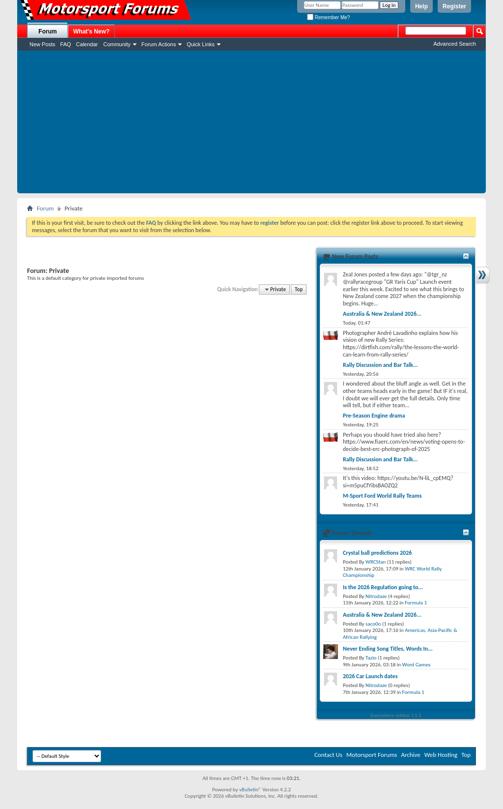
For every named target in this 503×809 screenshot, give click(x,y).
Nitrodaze (376, 596)
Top (299, 289)
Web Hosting (440, 754)
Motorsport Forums (371, 754)
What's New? (91, 31)
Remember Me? (328, 17)
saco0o (373, 624)
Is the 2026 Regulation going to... (383, 587)
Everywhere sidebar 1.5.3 (396, 715)
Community (117, 44)
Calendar (87, 44)
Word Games (416, 664)
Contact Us (328, 754)
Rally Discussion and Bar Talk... (380, 364)
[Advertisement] (251, 124)
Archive (410, 754)
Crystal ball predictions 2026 (377, 552)
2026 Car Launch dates (370, 676)
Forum (47, 31)
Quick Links (201, 44)
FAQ (65, 44)
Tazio (370, 658)
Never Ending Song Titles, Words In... (388, 648)
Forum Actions (158, 44)
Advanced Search (454, 44)
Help (421, 6)
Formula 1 (416, 602)
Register (454, 6)
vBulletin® (250, 789)
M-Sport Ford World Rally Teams (382, 495)
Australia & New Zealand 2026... (382, 313)
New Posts (42, 44)
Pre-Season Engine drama (374, 415)
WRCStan (375, 562)
